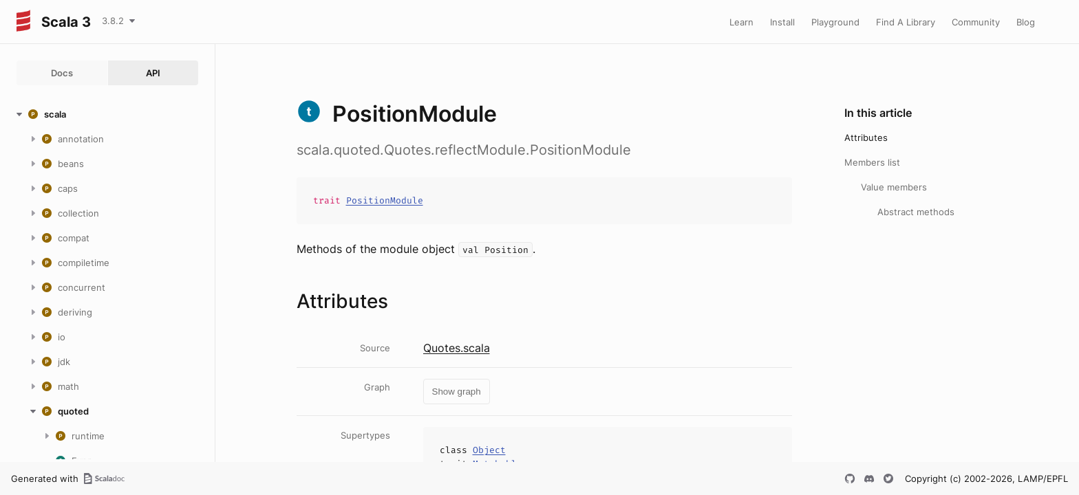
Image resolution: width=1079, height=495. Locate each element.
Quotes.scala (456, 348)
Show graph (456, 391)
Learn (741, 22)
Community (976, 22)
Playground (835, 22)
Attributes (866, 137)
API (153, 72)
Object (489, 450)
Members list (872, 162)
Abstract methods (915, 211)
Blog (1025, 22)
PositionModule (384, 200)
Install (782, 22)
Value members (894, 187)
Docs (62, 72)
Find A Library (905, 22)
